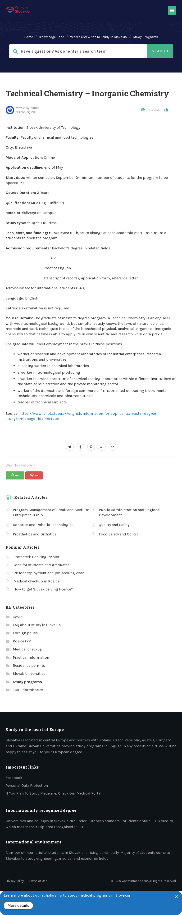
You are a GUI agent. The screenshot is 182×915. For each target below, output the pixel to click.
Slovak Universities (29, 673)
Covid (18, 617)
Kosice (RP (22, 641)
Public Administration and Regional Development (129, 512)
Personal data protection (27, 785)
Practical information (31, 657)
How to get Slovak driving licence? (43, 589)
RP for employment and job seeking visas (49, 573)
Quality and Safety (114, 524)
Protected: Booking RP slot (36, 557)
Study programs (145, 37)
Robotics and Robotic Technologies (43, 524)
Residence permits (29, 665)
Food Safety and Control (119, 534)
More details (18, 905)
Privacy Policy (15, 881)
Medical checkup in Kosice (36, 581)
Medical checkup (27, 649)
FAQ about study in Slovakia (37, 625)
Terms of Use (38, 881)
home (28, 37)
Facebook (14, 777)
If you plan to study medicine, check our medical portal (53, 793)
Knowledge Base (51, 37)
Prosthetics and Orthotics (34, 534)
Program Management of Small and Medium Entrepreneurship (51, 512)
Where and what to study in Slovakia (98, 37)
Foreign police (25, 633)
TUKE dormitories (28, 690)
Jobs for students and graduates (41, 565)
